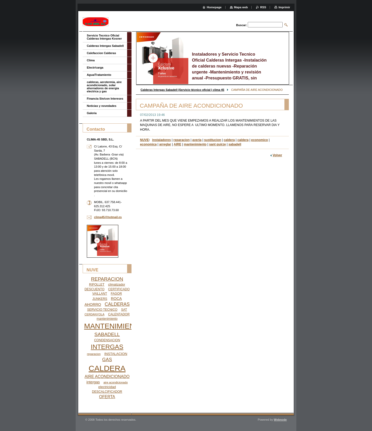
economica (148, 144)
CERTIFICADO (119, 289)
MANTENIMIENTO (114, 326)
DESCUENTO (94, 289)
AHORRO (92, 304)
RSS (263, 7)
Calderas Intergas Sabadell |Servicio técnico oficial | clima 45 (182, 89)
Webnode (280, 419)
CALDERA (107, 368)
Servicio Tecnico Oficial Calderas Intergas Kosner (104, 37)
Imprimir (284, 7)
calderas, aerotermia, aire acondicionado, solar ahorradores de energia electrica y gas (104, 86)
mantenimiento (195, 144)
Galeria (92, 113)
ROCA (116, 298)
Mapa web (241, 7)
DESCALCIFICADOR (107, 391)
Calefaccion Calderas (101, 53)
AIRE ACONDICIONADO (107, 376)
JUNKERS (99, 299)
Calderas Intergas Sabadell (105, 45)
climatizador (116, 284)
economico (259, 140)
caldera (229, 140)
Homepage (214, 7)
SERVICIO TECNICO (102, 309)
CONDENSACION (107, 340)
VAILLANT (99, 293)
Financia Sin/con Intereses (105, 98)
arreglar (165, 144)
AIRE (177, 144)
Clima (91, 60)
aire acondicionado (116, 382)
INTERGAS (107, 346)
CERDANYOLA (94, 314)
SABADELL (107, 334)
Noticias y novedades (101, 105)
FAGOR (116, 293)
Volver (277, 155)
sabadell (234, 144)
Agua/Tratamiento (99, 74)
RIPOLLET (97, 284)
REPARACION (107, 279)
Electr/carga (95, 67)
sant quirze (217, 144)
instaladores (161, 140)
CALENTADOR (119, 314)
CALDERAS (117, 304)
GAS (107, 359)
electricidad (107, 387)
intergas (93, 382)
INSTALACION (115, 354)
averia (197, 140)
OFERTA (107, 397)
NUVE (144, 140)
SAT (124, 309)
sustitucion (212, 140)
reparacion (181, 140)
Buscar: (241, 25)
